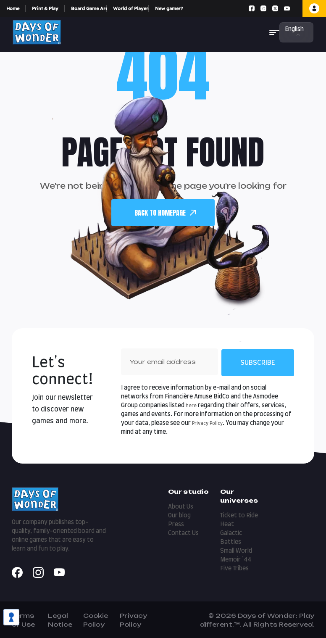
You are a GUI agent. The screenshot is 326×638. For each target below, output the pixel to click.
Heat (227, 524)
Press (176, 524)
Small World (236, 551)
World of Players (131, 8)
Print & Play (45, 8)
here (191, 405)
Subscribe (257, 362)
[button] (274, 32)
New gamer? (169, 8)
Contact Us (183, 533)
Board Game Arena (89, 8)
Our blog (179, 516)
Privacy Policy (207, 423)
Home (12, 8)
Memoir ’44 (235, 560)
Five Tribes (234, 569)
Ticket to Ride (239, 516)
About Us (180, 507)
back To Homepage (165, 213)
